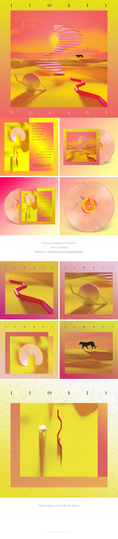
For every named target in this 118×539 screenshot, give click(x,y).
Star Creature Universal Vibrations (65, 251)
